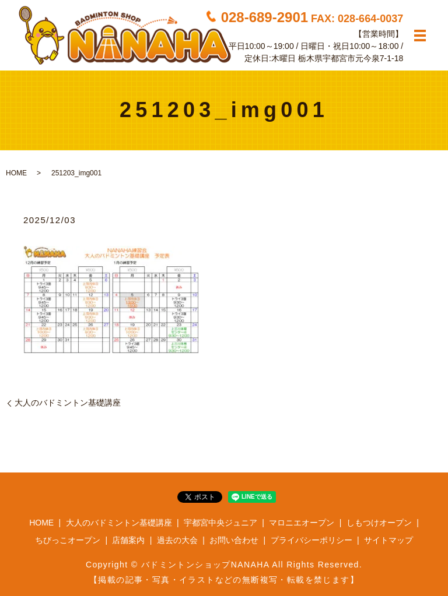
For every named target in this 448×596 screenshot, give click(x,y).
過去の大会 (177, 540)
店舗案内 (128, 540)
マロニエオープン (301, 522)
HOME (16, 173)
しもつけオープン (379, 522)
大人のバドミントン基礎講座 (68, 402)
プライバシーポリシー (311, 540)
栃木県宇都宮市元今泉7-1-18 (350, 57)
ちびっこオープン (67, 540)
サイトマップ (388, 540)
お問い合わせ (233, 540)
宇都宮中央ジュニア (220, 522)
